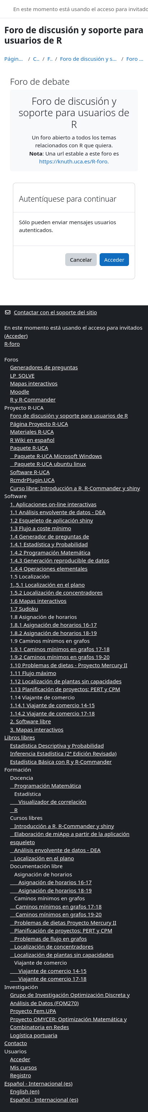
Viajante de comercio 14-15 (48, 970)
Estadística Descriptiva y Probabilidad (57, 745)
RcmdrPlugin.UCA (32, 479)
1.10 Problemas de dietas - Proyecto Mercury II (68, 665)
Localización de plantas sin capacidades (62, 954)
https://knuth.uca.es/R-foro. (74, 161)
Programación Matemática (45, 785)
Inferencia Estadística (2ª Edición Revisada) (63, 753)
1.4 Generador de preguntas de (49, 536)
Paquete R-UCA (29, 447)
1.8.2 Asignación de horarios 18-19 (53, 632)
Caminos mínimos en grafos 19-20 (56, 914)
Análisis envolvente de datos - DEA (55, 849)
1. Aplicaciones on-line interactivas (53, 504)
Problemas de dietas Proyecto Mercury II (63, 922)
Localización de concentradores (51, 946)
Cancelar (81, 259)
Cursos (36, 58)
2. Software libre (30, 721)
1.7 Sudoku (24, 608)
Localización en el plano (42, 858)
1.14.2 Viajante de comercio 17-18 (52, 713)
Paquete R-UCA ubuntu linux (48, 463)
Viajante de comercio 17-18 (48, 978)
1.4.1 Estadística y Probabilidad (49, 544)
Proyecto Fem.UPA (33, 1010)
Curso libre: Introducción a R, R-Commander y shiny (75, 488)
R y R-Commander (33, 399)
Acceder (114, 259)
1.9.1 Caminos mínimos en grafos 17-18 (60, 649)
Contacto (15, 1043)
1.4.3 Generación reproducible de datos (59, 560)
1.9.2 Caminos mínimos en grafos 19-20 (60, 656)
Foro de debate (135, 58)
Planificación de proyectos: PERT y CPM (61, 930)
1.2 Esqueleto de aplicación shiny (51, 520)
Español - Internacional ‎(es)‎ (38, 1083)
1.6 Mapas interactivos (38, 600)
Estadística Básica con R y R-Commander (61, 761)
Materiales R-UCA (32, 431)
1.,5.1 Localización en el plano (47, 584)
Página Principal (14, 58)
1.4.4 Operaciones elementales (48, 568)
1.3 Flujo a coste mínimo (40, 528)
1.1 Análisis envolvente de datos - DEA (57, 512)
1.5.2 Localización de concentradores (56, 592)
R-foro (12, 343)
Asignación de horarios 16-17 (51, 882)
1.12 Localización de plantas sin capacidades (65, 681)
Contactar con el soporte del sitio (50, 312)
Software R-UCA (30, 472)
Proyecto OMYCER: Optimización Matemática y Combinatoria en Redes (68, 1023)
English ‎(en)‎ (24, 1091)
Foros (49, 58)
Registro (20, 1075)
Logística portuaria (33, 1035)
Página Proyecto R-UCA (39, 423)
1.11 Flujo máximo (33, 672)
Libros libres (19, 737)
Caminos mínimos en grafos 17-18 (56, 906)
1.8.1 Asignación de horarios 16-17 (53, 624)
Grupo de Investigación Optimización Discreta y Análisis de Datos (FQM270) (70, 999)
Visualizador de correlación (48, 801)
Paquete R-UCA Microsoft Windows (56, 455)
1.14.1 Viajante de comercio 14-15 (52, 705)
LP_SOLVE (22, 375)
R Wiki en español (32, 439)
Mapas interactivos (33, 383)
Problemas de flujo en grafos (48, 938)
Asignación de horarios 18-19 (51, 890)
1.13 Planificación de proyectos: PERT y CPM (65, 689)
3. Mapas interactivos (36, 729)
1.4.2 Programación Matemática (50, 552)
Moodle (19, 391)
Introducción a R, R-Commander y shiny (62, 826)
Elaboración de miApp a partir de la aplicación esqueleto (69, 838)
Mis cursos (23, 1067)
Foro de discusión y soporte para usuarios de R (89, 58)
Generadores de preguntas (44, 367)
